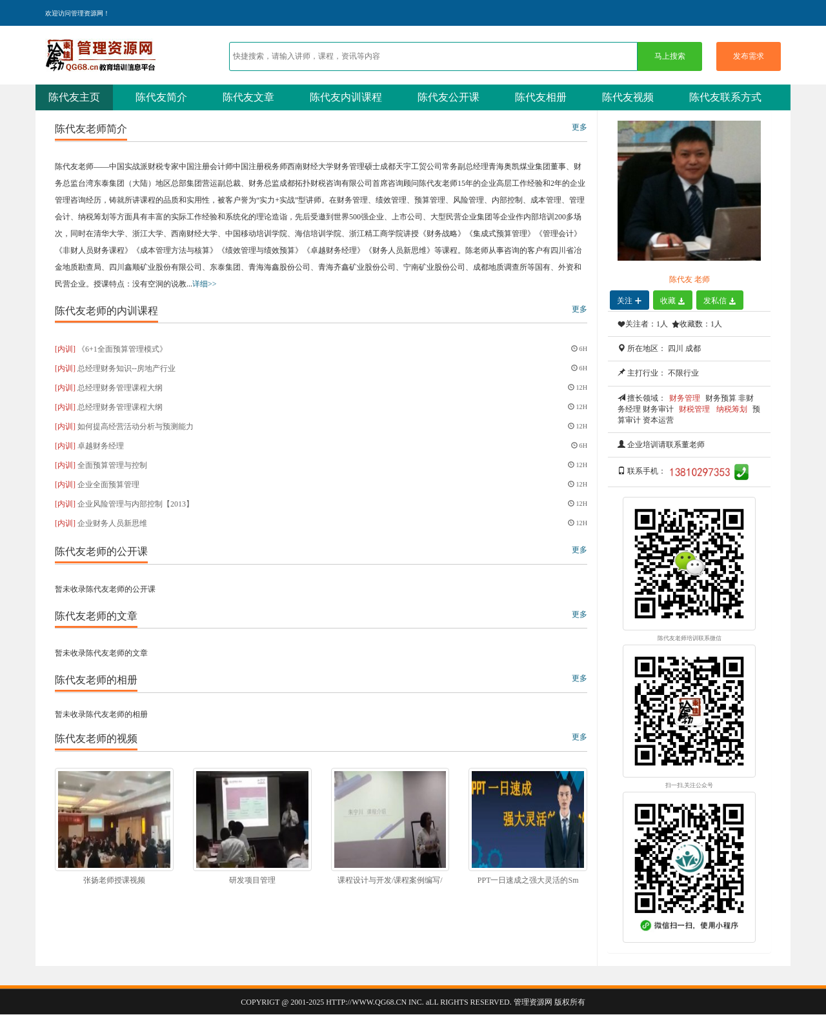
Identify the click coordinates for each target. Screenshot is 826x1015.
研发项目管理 (252, 880)
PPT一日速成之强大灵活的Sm (528, 880)
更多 (579, 127)
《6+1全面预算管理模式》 (122, 349)
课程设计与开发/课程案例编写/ (390, 880)
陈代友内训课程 (346, 97)
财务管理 (684, 398)
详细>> (204, 283)
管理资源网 (533, 1002)
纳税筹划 (731, 409)
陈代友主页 (74, 97)
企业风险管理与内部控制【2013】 (135, 503)
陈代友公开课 (448, 97)
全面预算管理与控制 (112, 465)
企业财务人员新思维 (112, 523)
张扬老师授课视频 (114, 880)
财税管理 (694, 409)
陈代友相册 (541, 97)
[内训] (65, 349)
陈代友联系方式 (725, 97)
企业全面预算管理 (108, 484)
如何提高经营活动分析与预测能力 (135, 426)
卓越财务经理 (100, 445)
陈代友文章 (248, 97)
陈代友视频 (628, 97)
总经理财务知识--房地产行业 (126, 368)
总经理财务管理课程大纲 (120, 387)
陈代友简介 (161, 97)
